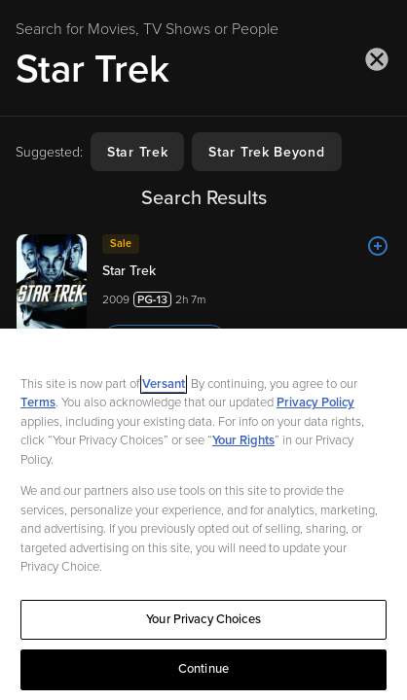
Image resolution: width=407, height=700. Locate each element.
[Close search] (376, 59)
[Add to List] (377, 246)
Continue (203, 669)
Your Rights (243, 440)
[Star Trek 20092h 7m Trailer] (203, 295)
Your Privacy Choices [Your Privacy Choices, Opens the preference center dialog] (203, 619)
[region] (203, 514)
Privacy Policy (315, 402)
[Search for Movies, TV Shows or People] (203, 69)
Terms (38, 402)
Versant (163, 384)
